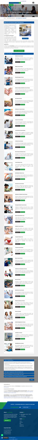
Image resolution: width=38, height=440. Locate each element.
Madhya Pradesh (10, 392)
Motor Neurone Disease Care (20, 151)
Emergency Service (7, 431)
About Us (21, 422)
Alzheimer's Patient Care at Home (21, 194)
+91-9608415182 (23, 1)
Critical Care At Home (19, 141)
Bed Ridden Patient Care (19, 173)
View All (32, 379)
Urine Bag (8, 396)
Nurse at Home (17, 279)
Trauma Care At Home (19, 247)
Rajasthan (31, 391)
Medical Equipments (7, 397)
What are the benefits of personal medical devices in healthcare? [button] (15, 376)
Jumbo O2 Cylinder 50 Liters (24, 396)
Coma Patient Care (18, 162)
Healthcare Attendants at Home (21, 268)
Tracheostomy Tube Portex (15, 396)
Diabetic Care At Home (19, 226)
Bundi (8, 387)
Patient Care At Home (19, 55)
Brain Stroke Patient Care (19, 215)
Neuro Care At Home (18, 258)
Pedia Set (5, 396)
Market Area (22, 426)
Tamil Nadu (5, 392)
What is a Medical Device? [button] (8, 360)
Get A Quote (25, 38)
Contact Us (21, 424)
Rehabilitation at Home (19, 343)
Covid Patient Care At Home (20, 130)
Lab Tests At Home (18, 98)
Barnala (5, 387)
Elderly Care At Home (19, 66)
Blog (20, 423)
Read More (18, 72)
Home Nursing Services (11, 18)
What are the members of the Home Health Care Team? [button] (14, 374)
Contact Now (26, 407)
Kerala (15, 392)
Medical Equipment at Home (20, 322)
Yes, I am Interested (19, 50)
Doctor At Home (18, 311)
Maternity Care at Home (19, 290)
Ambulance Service (7, 433)
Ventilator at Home (18, 332)
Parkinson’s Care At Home (19, 109)
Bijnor (31, 386)
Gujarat (28, 391)
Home (5, 18)
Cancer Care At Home (19, 119)
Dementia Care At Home (19, 183)
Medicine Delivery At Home (20, 300)
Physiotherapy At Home (19, 77)
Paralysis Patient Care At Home (20, 204)
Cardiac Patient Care (19, 236)
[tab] (19, 360)
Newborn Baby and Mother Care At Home (22, 87)
